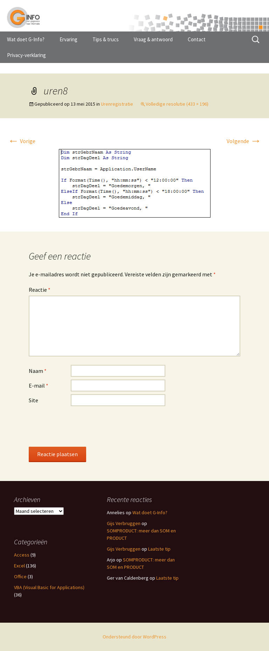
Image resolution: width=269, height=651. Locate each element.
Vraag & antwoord (153, 39)
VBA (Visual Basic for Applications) (49, 587)
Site (33, 400)
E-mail (38, 385)
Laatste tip (159, 549)
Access (21, 555)
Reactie (39, 289)
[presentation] (82, 426)
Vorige (21, 140)
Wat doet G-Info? (25, 39)
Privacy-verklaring (26, 55)
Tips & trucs (105, 39)
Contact (197, 39)
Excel (19, 565)
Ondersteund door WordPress (134, 637)
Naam (38, 370)
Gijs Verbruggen (123, 523)
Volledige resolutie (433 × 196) (177, 104)
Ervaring (68, 39)
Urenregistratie (117, 104)
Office (20, 576)
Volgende (244, 140)
